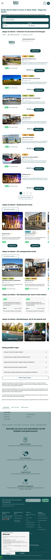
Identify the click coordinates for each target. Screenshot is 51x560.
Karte (4, 34)
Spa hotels (28, 416)
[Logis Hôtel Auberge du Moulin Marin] (11, 80)
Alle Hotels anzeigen (25, 197)
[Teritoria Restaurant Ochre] (11, 43)
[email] (33, 500)
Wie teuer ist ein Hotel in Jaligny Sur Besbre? (13, 352)
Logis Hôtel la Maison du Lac (29, 58)
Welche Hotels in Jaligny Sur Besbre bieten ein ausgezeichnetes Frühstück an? (20, 372)
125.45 (30, 70)
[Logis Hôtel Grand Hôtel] (11, 139)
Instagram (28, 534)
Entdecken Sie (35, 50)
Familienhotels (7, 416)
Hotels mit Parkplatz (30, 414)
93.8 (30, 129)
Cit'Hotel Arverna (27, 174)
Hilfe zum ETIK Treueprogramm (17, 521)
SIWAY (40, 555)
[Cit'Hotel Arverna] (11, 178)
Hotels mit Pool (7, 414)
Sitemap (39, 527)
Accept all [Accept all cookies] (22, 553)
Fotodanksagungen (42, 529)
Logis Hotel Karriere (30, 526)
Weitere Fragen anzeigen (25, 377)
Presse (27, 520)
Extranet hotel (29, 517)
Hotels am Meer (7, 419)
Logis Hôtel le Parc (28, 117)
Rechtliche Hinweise (42, 515)
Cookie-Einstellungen (42, 520)
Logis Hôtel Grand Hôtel (29, 137)
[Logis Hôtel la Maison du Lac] (11, 60)
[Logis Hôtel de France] (35, 220)
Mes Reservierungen (18, 515)
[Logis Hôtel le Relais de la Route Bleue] (11, 100)
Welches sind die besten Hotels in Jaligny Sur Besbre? (15, 367)
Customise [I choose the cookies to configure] (8, 553)
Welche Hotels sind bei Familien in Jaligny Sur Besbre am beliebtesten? (19, 362)
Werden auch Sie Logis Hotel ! (30, 515)
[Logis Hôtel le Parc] (11, 119)
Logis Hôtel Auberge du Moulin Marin (31, 78)
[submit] (45, 500)
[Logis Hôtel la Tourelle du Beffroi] (11, 159)
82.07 (30, 168)
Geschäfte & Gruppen (30, 524)
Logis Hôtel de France (31, 233)
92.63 (30, 188)
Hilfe (39, 524)
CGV (39, 522)
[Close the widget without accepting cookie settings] (8, 532)
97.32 (30, 148)
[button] (2, 557)
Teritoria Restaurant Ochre (29, 39)
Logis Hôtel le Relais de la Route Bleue (31, 98)
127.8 (30, 89)
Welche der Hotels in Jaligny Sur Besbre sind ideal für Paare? (17, 357)
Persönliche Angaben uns (43, 518)
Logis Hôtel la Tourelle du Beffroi (31, 157)
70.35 (30, 109)
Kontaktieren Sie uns (18, 518)
